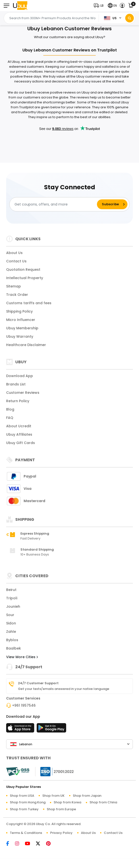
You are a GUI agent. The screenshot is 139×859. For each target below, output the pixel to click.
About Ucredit (18, 426)
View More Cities (22, 656)
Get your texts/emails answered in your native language (63, 689)
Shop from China (103, 802)
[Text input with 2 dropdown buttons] (52, 18)
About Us (14, 252)
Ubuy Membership (22, 328)
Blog (10, 409)
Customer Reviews (22, 392)
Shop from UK (53, 795)
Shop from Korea (67, 802)
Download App (19, 375)
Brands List (16, 384)
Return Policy (17, 400)
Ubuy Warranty (19, 336)
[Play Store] (51, 729)
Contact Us (16, 261)
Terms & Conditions (26, 832)
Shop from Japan (87, 795)
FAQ (9, 417)
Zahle (11, 631)
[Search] (129, 18)
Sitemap (13, 286)
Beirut (11, 589)
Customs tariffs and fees (28, 303)
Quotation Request (23, 269)
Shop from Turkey (24, 809)
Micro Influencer (20, 319)
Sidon (11, 623)
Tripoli (11, 598)
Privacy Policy (61, 832)
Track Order (17, 294)
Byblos (12, 639)
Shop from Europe (61, 809)
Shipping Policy (19, 311)
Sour (10, 614)
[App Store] (21, 729)
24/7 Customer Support (38, 683)
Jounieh (13, 606)
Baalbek (13, 648)
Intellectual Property (24, 277)
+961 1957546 (24, 705)
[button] (99, 5)
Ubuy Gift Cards (20, 442)
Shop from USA (22, 795)
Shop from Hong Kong (28, 802)
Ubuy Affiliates (19, 434)
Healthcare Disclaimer (26, 344)
